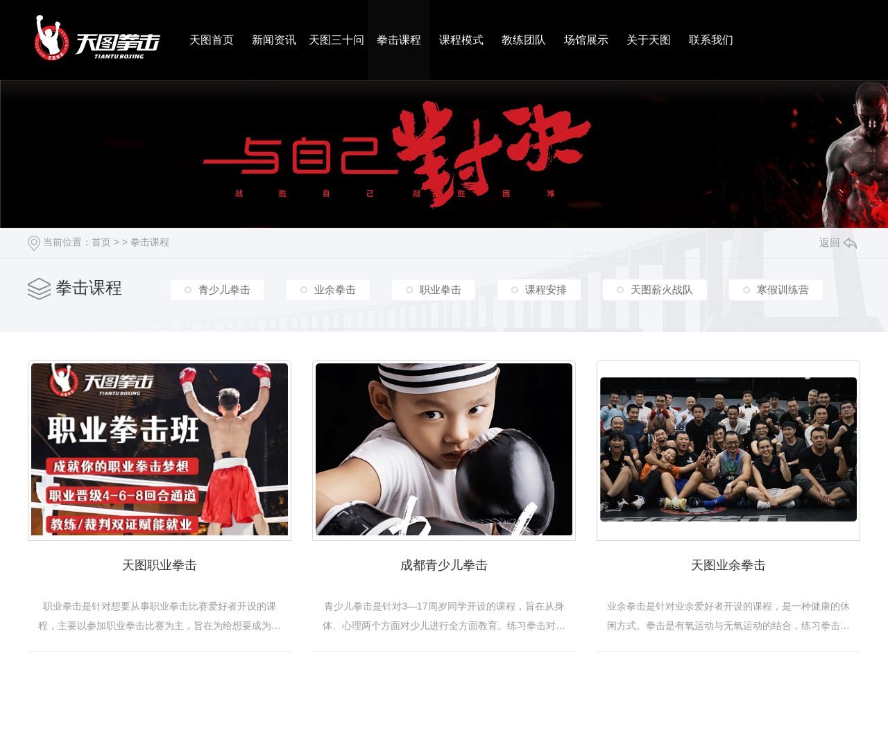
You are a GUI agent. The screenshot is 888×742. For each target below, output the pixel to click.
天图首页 (211, 40)
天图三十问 (336, 40)
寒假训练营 (783, 289)
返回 (838, 242)
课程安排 (546, 289)
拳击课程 (399, 40)
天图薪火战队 (662, 289)
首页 (101, 242)
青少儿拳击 (224, 289)
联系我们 (711, 40)
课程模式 (461, 40)
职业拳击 (440, 289)
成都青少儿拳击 (444, 565)
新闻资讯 (274, 40)
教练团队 (524, 40)
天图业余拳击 (728, 565)
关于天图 (648, 40)
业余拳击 (335, 289)
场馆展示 (586, 40)
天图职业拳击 (159, 565)
